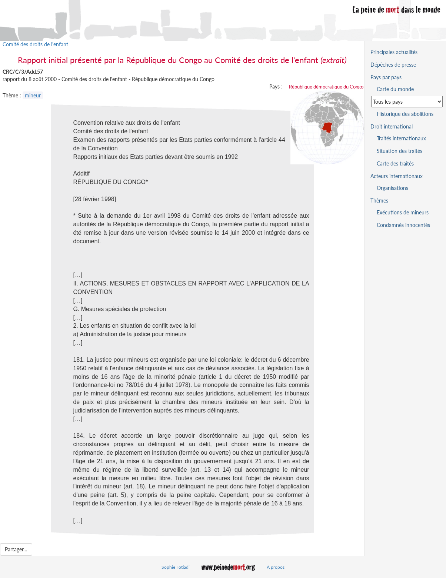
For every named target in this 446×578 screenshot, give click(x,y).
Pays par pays (386, 77)
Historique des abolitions (405, 114)
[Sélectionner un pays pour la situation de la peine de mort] (407, 101)
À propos (275, 567)
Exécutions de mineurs (403, 212)
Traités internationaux (401, 138)
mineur (33, 95)
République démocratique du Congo (326, 87)
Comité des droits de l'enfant (35, 44)
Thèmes (379, 200)
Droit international (391, 126)
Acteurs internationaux (396, 176)
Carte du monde (395, 89)
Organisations (392, 188)
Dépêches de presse (393, 64)
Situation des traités (399, 151)
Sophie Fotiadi (176, 567)
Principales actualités (393, 52)
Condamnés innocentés (403, 225)
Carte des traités (395, 163)
